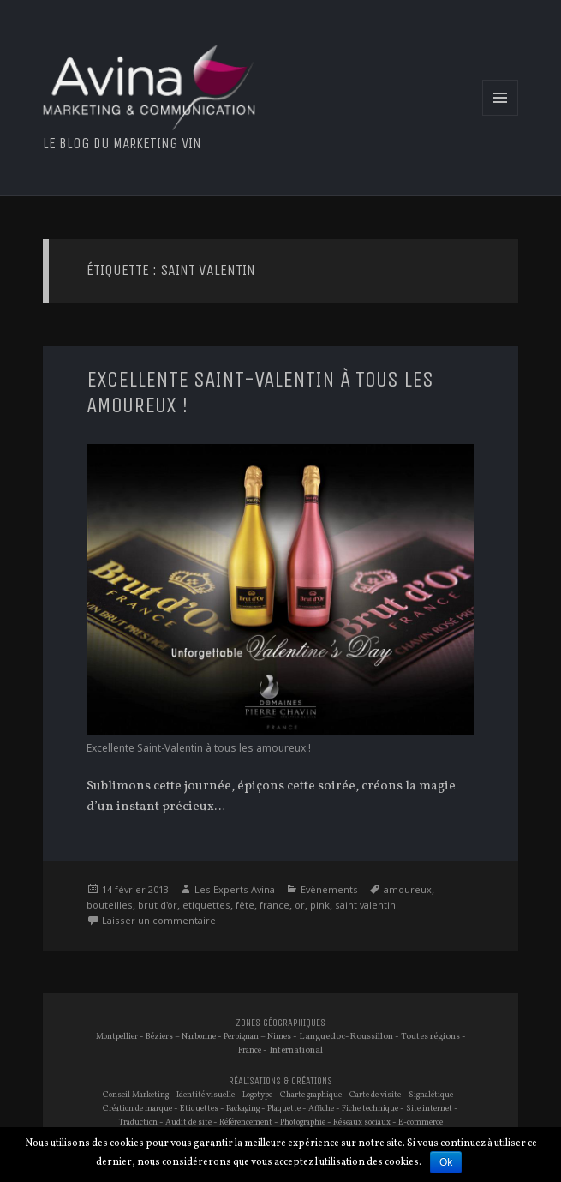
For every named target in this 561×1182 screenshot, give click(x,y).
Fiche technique (370, 1108)
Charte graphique (311, 1095)
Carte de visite (375, 1095)
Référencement (245, 1122)
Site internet (429, 1108)
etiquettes (206, 904)
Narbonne (199, 1036)
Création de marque (137, 1108)
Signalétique (431, 1095)
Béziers (159, 1036)
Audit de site (188, 1122)
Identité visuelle (205, 1095)
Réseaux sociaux (362, 1122)
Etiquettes (199, 1108)
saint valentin (365, 904)
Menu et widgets (500, 115)
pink (320, 904)
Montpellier (117, 1036)
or (300, 904)
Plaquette (284, 1108)
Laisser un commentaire (159, 920)
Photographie (302, 1122)
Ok (445, 1162)
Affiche (321, 1108)
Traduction (138, 1122)
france (274, 904)
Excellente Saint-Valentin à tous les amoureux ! (260, 392)
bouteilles (110, 904)
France (249, 1050)
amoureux (408, 889)
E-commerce (420, 1122)
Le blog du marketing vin (122, 144)
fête (245, 904)
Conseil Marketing (136, 1095)
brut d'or (157, 904)
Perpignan (241, 1036)
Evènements (329, 889)
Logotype (257, 1095)
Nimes (279, 1036)
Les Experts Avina (234, 889)
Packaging (243, 1108)
